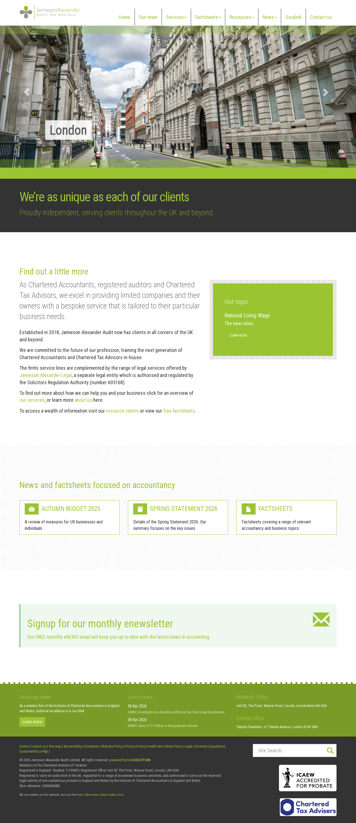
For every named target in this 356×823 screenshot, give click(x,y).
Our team (148, 17)
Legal (188, 746)
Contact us (321, 17)
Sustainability (29, 751)
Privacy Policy (135, 746)
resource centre (122, 411)
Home (124, 17)
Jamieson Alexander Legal (45, 375)
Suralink (293, 17)
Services (176, 17)
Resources (241, 17)
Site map (55, 746)
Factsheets (208, 17)
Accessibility (73, 746)
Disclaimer (91, 746)
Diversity (201, 746)
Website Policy (112, 746)
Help (44, 751)
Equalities (216, 746)
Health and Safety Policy (164, 746)
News (270, 17)
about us (83, 400)
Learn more (238, 335)
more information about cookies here (100, 795)
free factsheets (179, 411)
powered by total (129, 760)
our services (32, 400)
